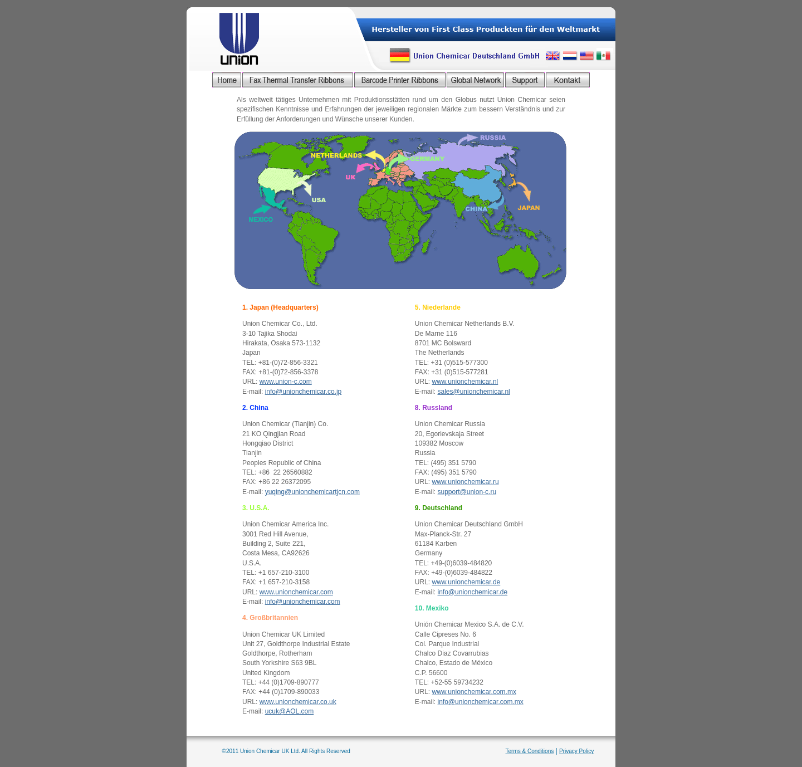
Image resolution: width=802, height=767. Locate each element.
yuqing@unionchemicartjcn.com (312, 492)
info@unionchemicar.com (302, 601)
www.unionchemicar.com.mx (474, 692)
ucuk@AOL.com (289, 711)
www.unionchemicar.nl (465, 381)
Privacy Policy (576, 751)
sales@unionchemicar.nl (474, 391)
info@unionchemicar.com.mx (481, 702)
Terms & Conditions (530, 751)
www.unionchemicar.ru (465, 482)
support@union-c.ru (467, 492)
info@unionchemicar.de (473, 592)
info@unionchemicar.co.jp (303, 391)
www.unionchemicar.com (296, 592)
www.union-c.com (286, 381)
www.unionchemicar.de (466, 582)
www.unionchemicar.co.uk (298, 702)
